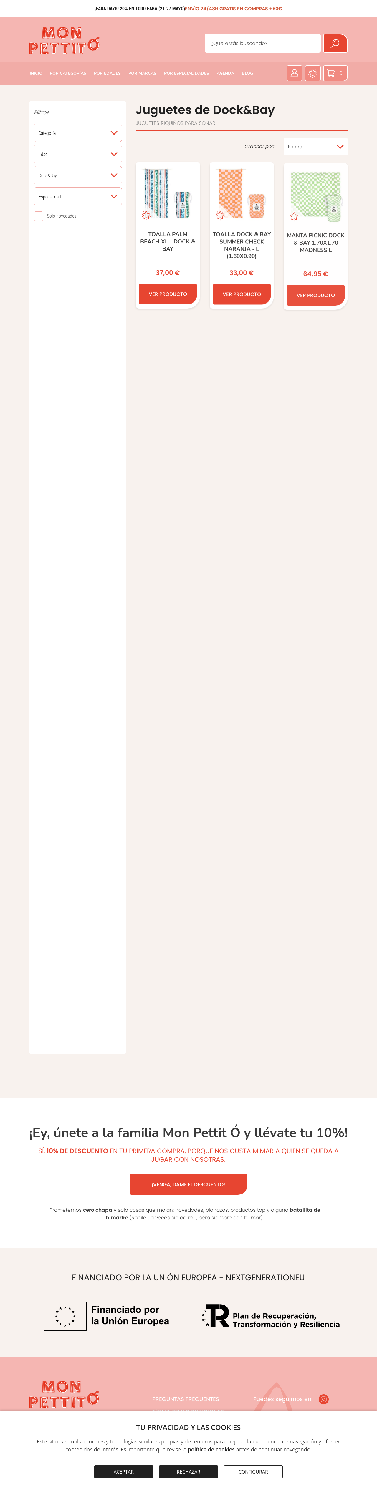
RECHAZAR (188, 1472)
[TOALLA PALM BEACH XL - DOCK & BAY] (168, 236)
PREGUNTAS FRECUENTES (185, 1399)
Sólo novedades (61, 215)
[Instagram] (323, 1399)
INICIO (36, 73)
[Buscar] (335, 43)
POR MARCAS (142, 73)
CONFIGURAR (253, 1472)
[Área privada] (294, 73)
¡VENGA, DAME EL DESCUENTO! (188, 1184)
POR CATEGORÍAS (68, 73)
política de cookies (211, 1449)
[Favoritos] (313, 73)
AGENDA (225, 73)
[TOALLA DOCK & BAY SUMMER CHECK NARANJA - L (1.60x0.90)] (242, 237)
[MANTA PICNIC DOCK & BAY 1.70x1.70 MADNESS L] (316, 241)
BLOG (247, 73)
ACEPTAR (124, 1472)
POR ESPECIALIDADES (186, 73)
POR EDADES (107, 73)
